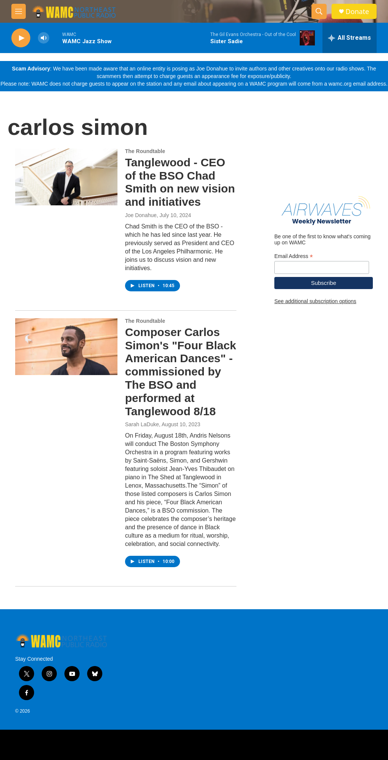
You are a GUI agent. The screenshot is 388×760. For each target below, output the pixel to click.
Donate (357, 12)
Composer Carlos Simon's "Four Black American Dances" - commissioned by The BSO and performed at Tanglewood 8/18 (180, 372)
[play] (21, 38)
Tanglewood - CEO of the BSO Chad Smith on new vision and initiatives (180, 182)
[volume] (43, 38)
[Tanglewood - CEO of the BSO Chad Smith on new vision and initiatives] (66, 177)
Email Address (293, 256)
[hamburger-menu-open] (18, 11)
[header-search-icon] (319, 11)
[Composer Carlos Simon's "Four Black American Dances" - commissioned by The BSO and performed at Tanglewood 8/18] (66, 346)
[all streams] (349, 38)
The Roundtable (145, 151)
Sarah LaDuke (142, 424)
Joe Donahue (140, 215)
